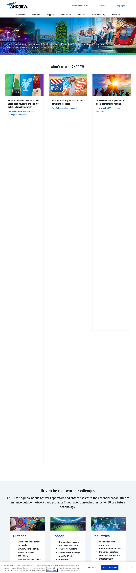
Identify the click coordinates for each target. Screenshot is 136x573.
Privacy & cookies (106, 555)
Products (36, 14)
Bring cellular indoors (68, 198)
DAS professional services (18, 531)
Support (50, 14)
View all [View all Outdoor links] (18, 233)
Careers (96, 531)
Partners (81, 14)
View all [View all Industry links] (99, 233)
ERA (8, 291)
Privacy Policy (52, 570)
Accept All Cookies (110, 567)
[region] (68, 567)
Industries (102, 192)
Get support (79, 480)
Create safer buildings (69, 209)
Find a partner (56, 524)
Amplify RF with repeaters (66, 214)
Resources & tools (58, 531)
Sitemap (127, 555)
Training (10, 535)
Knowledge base (100, 535)
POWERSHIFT (120, 291)
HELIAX (52, 291)
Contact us (56, 480)
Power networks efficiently (26, 210)
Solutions (20, 14)
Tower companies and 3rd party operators (110, 207)
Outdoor (19, 192)
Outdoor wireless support (18, 528)
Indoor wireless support (17, 524)
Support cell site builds (29, 216)
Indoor (58, 192)
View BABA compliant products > (65, 108)
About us (116, 14)
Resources (66, 14)
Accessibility (91, 555)
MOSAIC (74, 291)
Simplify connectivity (28, 205)
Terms (118, 555)
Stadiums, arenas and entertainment (109, 214)
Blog (95, 524)
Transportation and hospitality (108, 221)
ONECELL (33, 291)
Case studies (56, 528)
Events (96, 528)
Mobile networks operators (107, 200)
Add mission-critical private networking (68, 204)
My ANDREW (55, 521)
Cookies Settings (91, 567)
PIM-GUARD (94, 293)
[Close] (132, 567)
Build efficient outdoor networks (29, 200)
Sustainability (98, 14)
